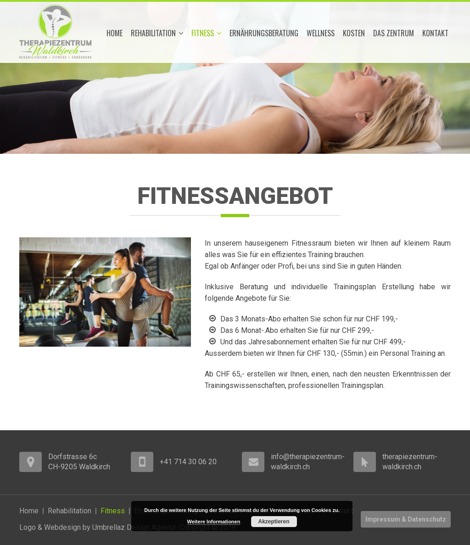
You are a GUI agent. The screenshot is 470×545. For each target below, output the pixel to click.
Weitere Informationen (214, 521)
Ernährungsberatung (263, 33)
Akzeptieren (273, 521)
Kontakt (435, 33)
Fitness (206, 33)
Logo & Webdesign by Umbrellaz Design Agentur (97, 527)
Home (114, 33)
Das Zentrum (393, 33)
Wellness (321, 33)
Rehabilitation (157, 33)
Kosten (354, 33)
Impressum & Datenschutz (405, 519)
